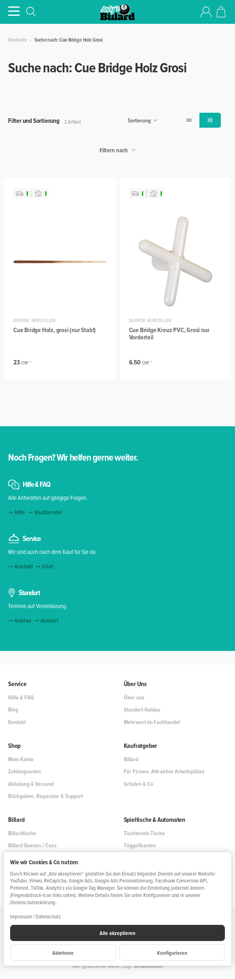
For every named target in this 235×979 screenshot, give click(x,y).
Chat (47, 566)
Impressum (21, 916)
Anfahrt (49, 620)
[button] (189, 120)
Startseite (17, 40)
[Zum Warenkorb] (221, 12)
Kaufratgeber (140, 746)
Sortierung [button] (143, 120)
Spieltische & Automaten (154, 819)
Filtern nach (118, 150)
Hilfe (20, 512)
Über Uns (135, 684)
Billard (16, 819)
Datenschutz (48, 916)
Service (17, 684)
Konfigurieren (172, 953)
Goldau (23, 620)
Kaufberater (48, 512)
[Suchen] (31, 11)
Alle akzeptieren (117, 933)
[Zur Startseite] (117, 12)
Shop (14, 746)
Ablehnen (63, 953)
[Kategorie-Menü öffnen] (14, 11)
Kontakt (24, 566)
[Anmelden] (206, 12)
